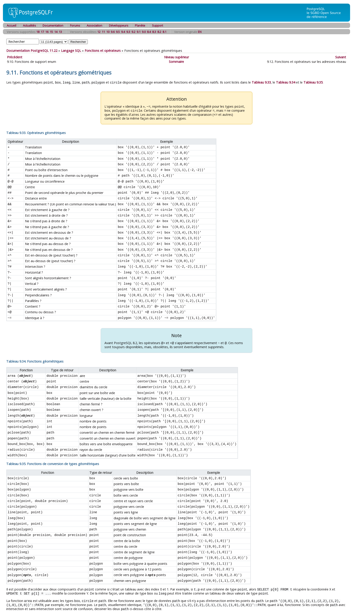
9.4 (123, 32)
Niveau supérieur (176, 57)
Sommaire (176, 61)
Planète (140, 25)
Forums (75, 25)
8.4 (149, 32)
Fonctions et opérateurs (103, 50)
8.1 (164, 32)
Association (94, 25)
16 (46, 32)
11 (103, 32)
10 (107, 32)
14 (55, 32)
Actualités (29, 25)
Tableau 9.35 (313, 82)
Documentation (53, 25)
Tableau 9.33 (261, 82)
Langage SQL (71, 50)
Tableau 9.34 (285, 82)
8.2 (159, 32)
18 (37, 32)
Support (157, 25)
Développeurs (118, 25)
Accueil (11, 25)
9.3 (128, 32)
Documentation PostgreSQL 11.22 (31, 50)
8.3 (154, 32)
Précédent (14, 57)
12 (98, 32)
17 (42, 32)
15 (51, 32)
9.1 (138, 32)
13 (60, 32)
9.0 (144, 32)
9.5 (118, 32)
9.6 (113, 32)
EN (199, 32)
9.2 (133, 32)
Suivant (340, 57)
